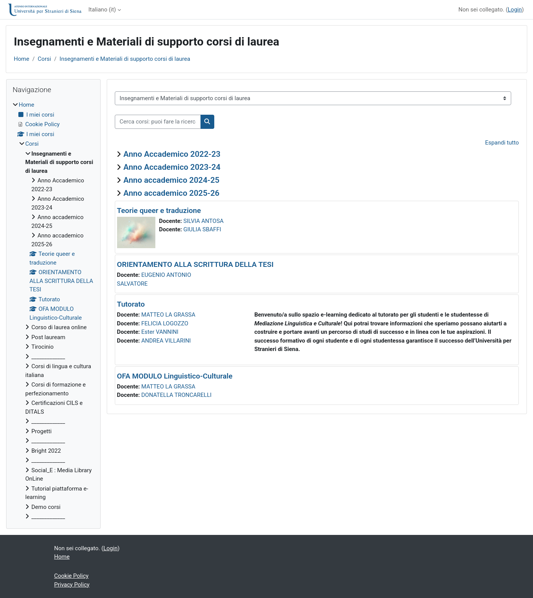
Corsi (44, 58)
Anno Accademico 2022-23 (172, 154)
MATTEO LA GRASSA (168, 314)
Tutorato (131, 304)
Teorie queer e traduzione (159, 210)
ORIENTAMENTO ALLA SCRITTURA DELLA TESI (195, 264)
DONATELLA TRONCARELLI (176, 395)
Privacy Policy (72, 584)
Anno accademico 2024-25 (172, 180)
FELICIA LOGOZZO (164, 323)
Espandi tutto (502, 142)
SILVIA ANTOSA (203, 221)
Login (515, 9)
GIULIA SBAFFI (202, 229)
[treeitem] (53, 311)
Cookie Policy (71, 575)
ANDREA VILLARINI (166, 340)
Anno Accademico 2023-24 (172, 167)
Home (21, 58)
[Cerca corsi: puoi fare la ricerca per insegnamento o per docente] (158, 122)
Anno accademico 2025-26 (172, 193)
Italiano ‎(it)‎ (102, 9)
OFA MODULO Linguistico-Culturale (175, 376)
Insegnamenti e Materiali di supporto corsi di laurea (125, 58)
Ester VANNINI (159, 331)
